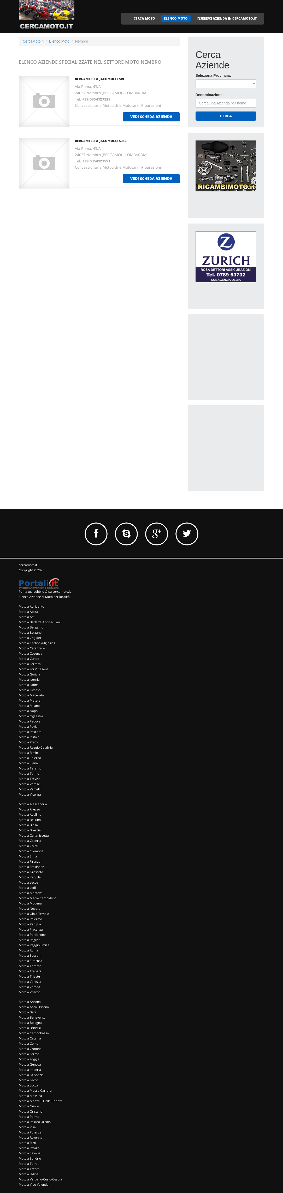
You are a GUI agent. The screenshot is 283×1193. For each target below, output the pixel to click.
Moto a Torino (29, 773)
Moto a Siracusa (30, 961)
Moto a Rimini (29, 752)
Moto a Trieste (29, 976)
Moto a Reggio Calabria (36, 747)
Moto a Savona (29, 1153)
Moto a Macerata (31, 695)
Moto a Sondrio (30, 1158)
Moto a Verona (29, 987)
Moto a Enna (28, 856)
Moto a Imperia (30, 1069)
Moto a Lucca (28, 1085)
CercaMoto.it (33, 41)
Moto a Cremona (31, 851)
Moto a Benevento (32, 1017)
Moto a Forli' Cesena (34, 669)
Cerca (226, 115)
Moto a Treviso (29, 779)
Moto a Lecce (28, 882)
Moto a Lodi (27, 887)
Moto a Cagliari (30, 638)
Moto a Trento (29, 1169)
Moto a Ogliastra (31, 716)
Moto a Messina (30, 1096)
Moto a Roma (28, 950)
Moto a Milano (29, 705)
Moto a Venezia (30, 981)
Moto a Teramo (30, 966)
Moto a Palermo (30, 919)
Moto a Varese (29, 784)
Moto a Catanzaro (32, 648)
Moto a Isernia (29, 679)
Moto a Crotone (30, 1049)
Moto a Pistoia (29, 737)
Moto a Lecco (28, 1080)
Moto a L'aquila (30, 877)
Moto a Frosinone (31, 867)
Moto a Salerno (30, 758)
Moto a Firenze (29, 861)
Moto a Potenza (30, 1132)
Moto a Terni (28, 1163)
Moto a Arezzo (29, 809)
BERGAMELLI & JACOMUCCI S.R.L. (101, 141)
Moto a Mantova (31, 893)
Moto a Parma (29, 1116)
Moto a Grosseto (31, 872)
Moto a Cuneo (29, 658)
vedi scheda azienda (151, 116)
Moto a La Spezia (31, 1075)
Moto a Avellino (30, 814)
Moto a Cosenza (30, 653)
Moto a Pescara (30, 732)
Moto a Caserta (30, 840)
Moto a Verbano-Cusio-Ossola (40, 1179)
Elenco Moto (59, 41)
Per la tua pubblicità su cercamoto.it (45, 591)
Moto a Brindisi (30, 1028)
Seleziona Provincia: (213, 75)
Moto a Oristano (30, 1111)
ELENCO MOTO (176, 18)
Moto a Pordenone (32, 934)
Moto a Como (28, 1043)
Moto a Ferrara (30, 664)
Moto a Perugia (30, 924)
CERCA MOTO (144, 18)
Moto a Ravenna (30, 1137)
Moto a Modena (30, 903)
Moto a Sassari (29, 955)
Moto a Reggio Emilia (34, 945)
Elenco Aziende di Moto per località (44, 597)
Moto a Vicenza (30, 794)
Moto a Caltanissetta (34, 835)
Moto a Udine (28, 1174)
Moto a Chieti (28, 846)
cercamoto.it (28, 565)
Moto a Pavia (28, 726)
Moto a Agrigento (31, 606)
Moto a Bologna (30, 1022)
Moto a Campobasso (34, 1033)
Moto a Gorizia (29, 674)
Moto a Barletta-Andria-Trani (40, 622)
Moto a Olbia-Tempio (34, 914)
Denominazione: (210, 95)
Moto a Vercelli (29, 789)
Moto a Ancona (30, 1002)
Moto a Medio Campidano (37, 898)
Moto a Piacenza (31, 929)
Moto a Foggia (29, 1059)
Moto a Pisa (27, 1127)
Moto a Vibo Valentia (34, 1184)
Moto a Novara (29, 908)
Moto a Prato (28, 742)
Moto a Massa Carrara (35, 1090)
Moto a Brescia (30, 830)
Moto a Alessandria (33, 804)
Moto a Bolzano (30, 632)
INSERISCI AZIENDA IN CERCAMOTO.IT (227, 18)
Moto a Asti (27, 617)
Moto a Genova (30, 1064)
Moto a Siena (28, 763)
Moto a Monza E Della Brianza (41, 1101)
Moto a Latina (29, 685)
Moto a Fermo (29, 1054)
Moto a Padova (29, 721)
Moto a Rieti (27, 1143)
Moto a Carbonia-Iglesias (37, 643)
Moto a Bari (27, 1012)
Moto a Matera (29, 700)
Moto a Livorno (29, 690)
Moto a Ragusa (29, 940)
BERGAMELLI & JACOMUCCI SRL (100, 79)
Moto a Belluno (30, 820)
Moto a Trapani (30, 971)
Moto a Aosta (28, 611)
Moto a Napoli (29, 711)
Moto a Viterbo (29, 992)
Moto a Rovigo (29, 1148)
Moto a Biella (28, 825)
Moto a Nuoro (29, 1106)
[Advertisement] (235, 354)
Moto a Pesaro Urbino (35, 1122)
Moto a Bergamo (31, 627)
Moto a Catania (30, 1038)
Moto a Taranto (30, 768)
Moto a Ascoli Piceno (34, 1007)
